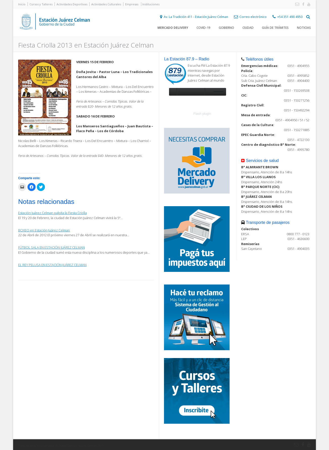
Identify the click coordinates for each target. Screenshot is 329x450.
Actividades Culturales (106, 4)
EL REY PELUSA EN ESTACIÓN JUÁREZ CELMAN (52, 265)
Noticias (304, 28)
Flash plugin (202, 113)
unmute (208, 92)
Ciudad (248, 28)
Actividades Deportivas (72, 4)
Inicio (21, 4)
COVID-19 (203, 28)
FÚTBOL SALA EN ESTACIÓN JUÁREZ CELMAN (51, 247)
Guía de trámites (275, 28)
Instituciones (150, 4)
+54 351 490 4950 (290, 17)
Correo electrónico (253, 17)
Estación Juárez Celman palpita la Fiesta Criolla (52, 212)
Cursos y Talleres (41, 4)
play (173, 92)
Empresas (131, 4)
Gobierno (226, 28)
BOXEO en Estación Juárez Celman (44, 230)
